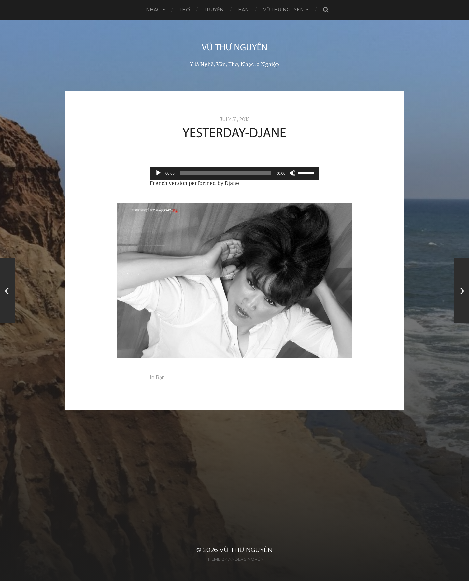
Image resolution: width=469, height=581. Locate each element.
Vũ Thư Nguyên (283, 10)
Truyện (214, 10)
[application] (234, 173)
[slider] (225, 173)
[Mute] (292, 173)
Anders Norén (245, 559)
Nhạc (153, 10)
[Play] (158, 173)
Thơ (184, 10)
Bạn (243, 10)
